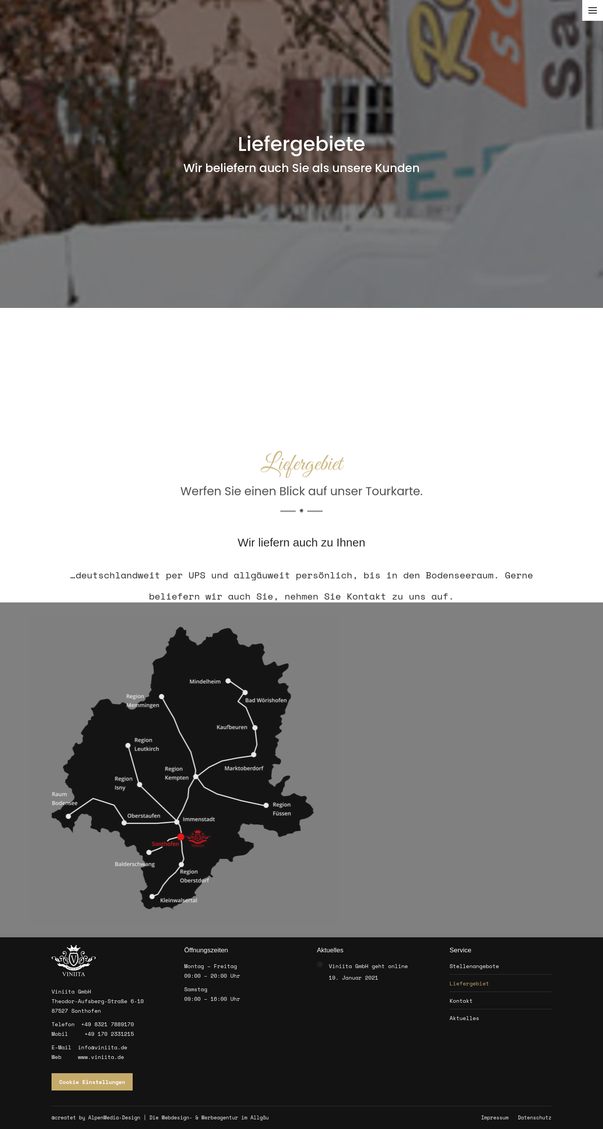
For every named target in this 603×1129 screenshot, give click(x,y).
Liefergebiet (469, 983)
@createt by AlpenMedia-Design (96, 1117)
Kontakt (461, 1001)
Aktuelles (464, 1018)
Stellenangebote (474, 966)
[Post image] (320, 964)
